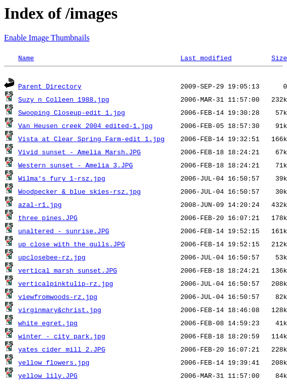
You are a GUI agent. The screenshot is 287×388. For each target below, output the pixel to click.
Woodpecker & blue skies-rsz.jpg (79, 192)
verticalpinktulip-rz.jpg (65, 284)
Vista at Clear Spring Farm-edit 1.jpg (91, 140)
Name (26, 57)
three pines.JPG (48, 219)
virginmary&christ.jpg (59, 311)
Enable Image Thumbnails (47, 37)
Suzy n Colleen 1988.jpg (63, 100)
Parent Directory (50, 87)
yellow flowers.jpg (53, 363)
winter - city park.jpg (61, 337)
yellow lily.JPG (48, 376)
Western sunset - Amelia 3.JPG (75, 166)
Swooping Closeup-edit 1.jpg (71, 113)
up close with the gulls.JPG (71, 245)
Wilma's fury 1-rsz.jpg (61, 179)
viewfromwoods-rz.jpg (57, 298)
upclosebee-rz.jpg (52, 258)
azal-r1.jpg (40, 205)
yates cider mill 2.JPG (61, 350)
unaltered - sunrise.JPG (63, 232)
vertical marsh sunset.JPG (67, 271)
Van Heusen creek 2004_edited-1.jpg (85, 127)
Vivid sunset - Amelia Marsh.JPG (79, 153)
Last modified (206, 57)
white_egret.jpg (48, 324)
